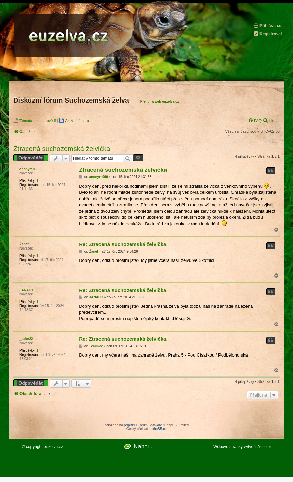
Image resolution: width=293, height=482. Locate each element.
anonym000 (28, 169)
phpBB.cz (159, 429)
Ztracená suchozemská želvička (61, 148)
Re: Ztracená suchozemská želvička (122, 244)
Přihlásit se (267, 25)
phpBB (129, 425)
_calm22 (26, 339)
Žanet (24, 244)
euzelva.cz (53, 446)
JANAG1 (26, 290)
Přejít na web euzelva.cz (159, 101)
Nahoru (143, 446)
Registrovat (267, 33)
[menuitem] (34, 120)
